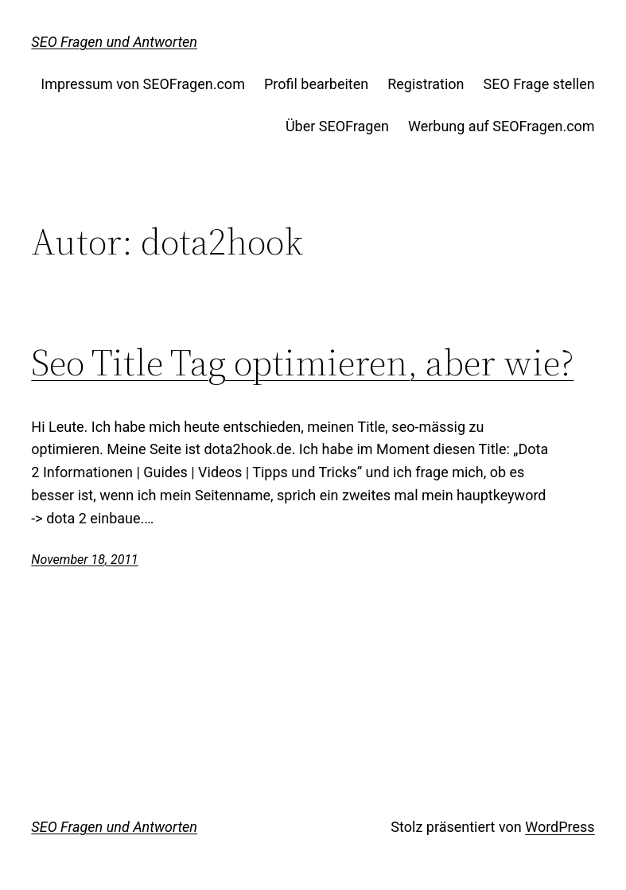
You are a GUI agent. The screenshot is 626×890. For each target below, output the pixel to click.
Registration (425, 84)
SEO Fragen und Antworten (114, 41)
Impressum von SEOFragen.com (143, 84)
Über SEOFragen (337, 126)
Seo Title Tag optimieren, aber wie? (302, 362)
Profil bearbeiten (316, 84)
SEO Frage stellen (539, 84)
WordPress (559, 826)
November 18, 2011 (84, 559)
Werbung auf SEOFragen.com (501, 126)
